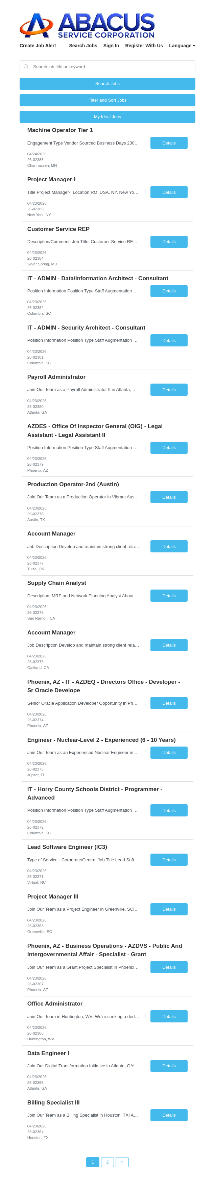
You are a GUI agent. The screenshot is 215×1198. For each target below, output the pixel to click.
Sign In (111, 45)
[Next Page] (122, 1162)
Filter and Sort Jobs (108, 100)
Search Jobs (83, 45)
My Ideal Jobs (107, 116)
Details (169, 143)
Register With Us (144, 45)
